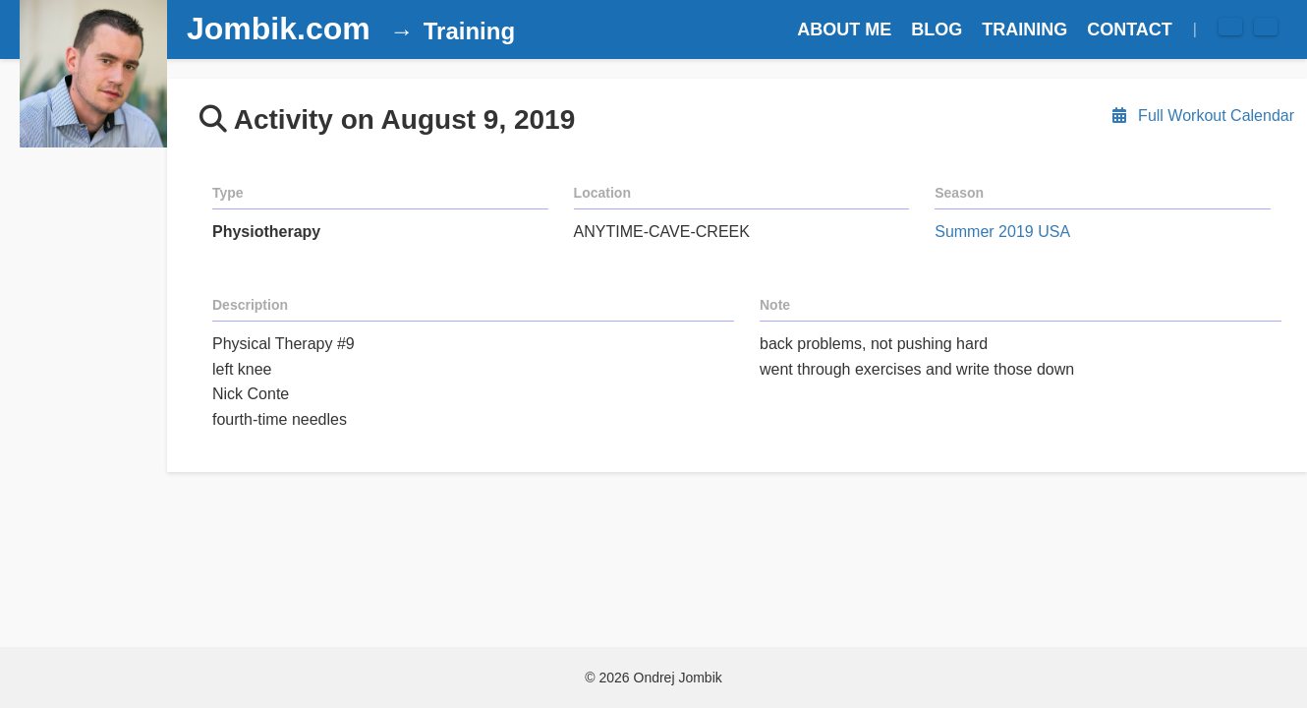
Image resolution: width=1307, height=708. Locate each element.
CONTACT (1129, 29)
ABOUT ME (844, 29)
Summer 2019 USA (1002, 231)
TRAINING (1024, 29)
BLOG (936, 29)
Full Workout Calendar (1201, 115)
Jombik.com (278, 28)
